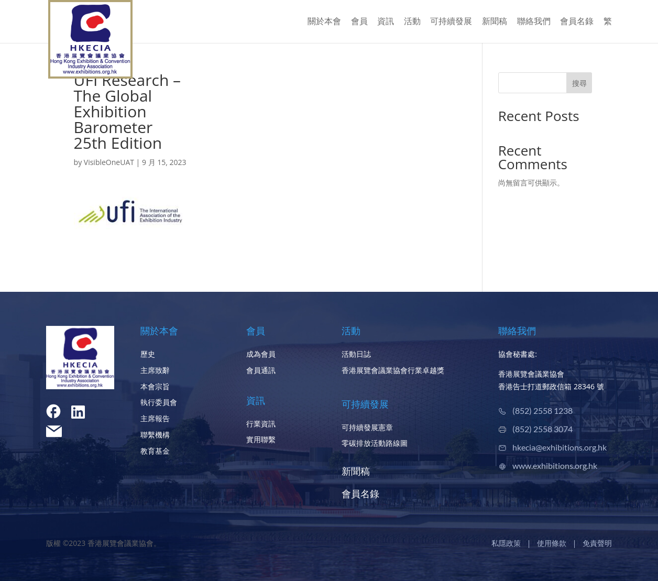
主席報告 (155, 418)
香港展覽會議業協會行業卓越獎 (393, 370)
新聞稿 (494, 22)
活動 (412, 22)
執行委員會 (158, 402)
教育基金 (155, 451)
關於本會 (324, 22)
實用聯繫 (261, 439)
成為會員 (261, 354)
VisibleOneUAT (109, 162)
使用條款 (551, 543)
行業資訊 (261, 424)
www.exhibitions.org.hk (554, 465)
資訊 (385, 22)
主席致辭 (155, 370)
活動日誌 (356, 354)
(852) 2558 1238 (542, 410)
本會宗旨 (155, 386)
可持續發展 (451, 22)
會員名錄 (577, 22)
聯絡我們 (534, 22)
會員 (359, 22)
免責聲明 (597, 543)
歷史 (147, 354)
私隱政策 (506, 543)
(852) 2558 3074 (542, 429)
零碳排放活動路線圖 (375, 443)
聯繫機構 (155, 435)
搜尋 (579, 83)
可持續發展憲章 (367, 427)
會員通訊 (261, 370)
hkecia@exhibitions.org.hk (559, 447)
